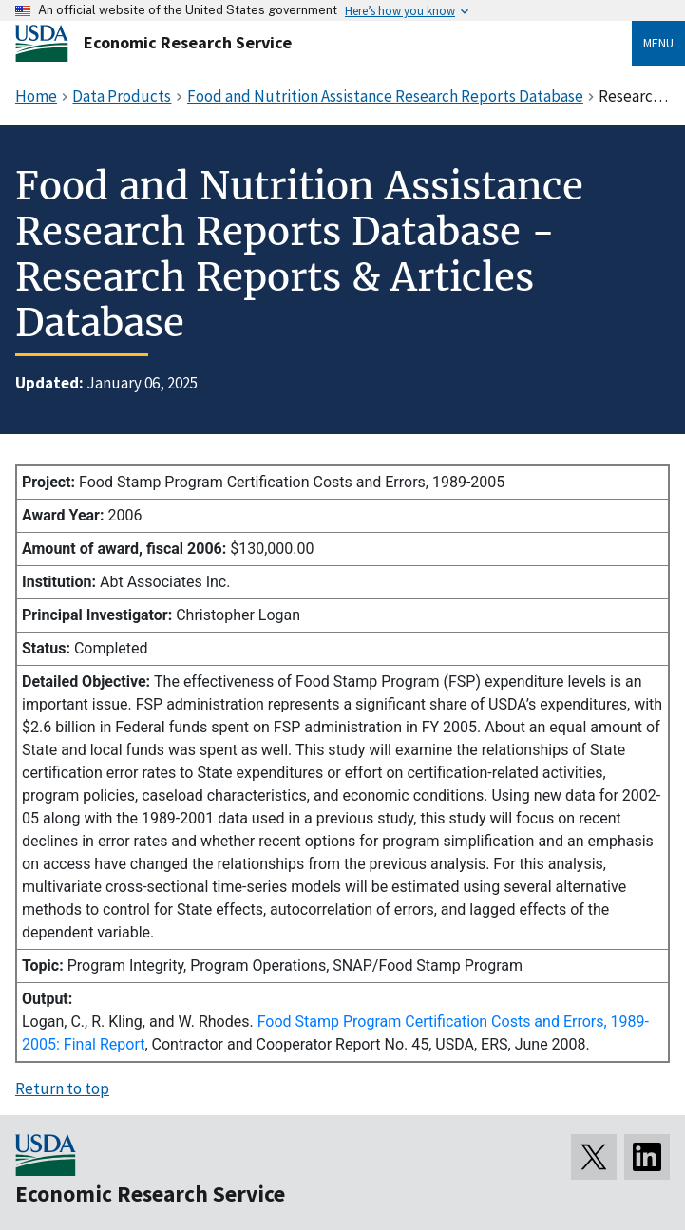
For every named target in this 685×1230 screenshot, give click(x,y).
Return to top (62, 1088)
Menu (658, 42)
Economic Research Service (188, 42)
